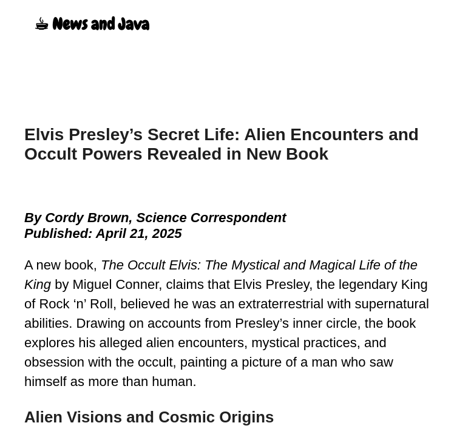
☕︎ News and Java (91, 24)
